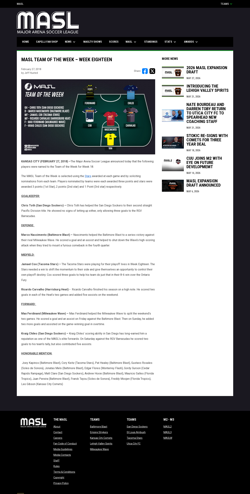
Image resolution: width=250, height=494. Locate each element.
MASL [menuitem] (131, 42)
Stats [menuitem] (171, 42)
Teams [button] (227, 4)
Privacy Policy (61, 483)
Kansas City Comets (101, 438)
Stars (88, 176)
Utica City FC (133, 443)
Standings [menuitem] (150, 41)
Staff (56, 460)
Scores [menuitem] (114, 41)
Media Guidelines (62, 449)
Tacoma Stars (134, 438)
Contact (57, 432)
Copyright (58, 477)
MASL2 (167, 426)
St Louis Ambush (136, 432)
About (56, 426)
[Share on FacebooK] (145, 71)
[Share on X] (152, 71)
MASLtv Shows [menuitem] (92, 41)
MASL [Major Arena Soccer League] (20, 4)
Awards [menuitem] (191, 42)
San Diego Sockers (137, 426)
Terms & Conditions (64, 471)
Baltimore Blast (98, 426)
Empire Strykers (99, 432)
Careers (57, 438)
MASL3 (167, 432)
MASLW (167, 438)
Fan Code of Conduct (65, 443)
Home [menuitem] (25, 41)
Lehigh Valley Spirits (101, 443)
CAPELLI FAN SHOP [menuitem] (48, 41)
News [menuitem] (70, 42)
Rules (56, 466)
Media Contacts (62, 454)
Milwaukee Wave (99, 449)
